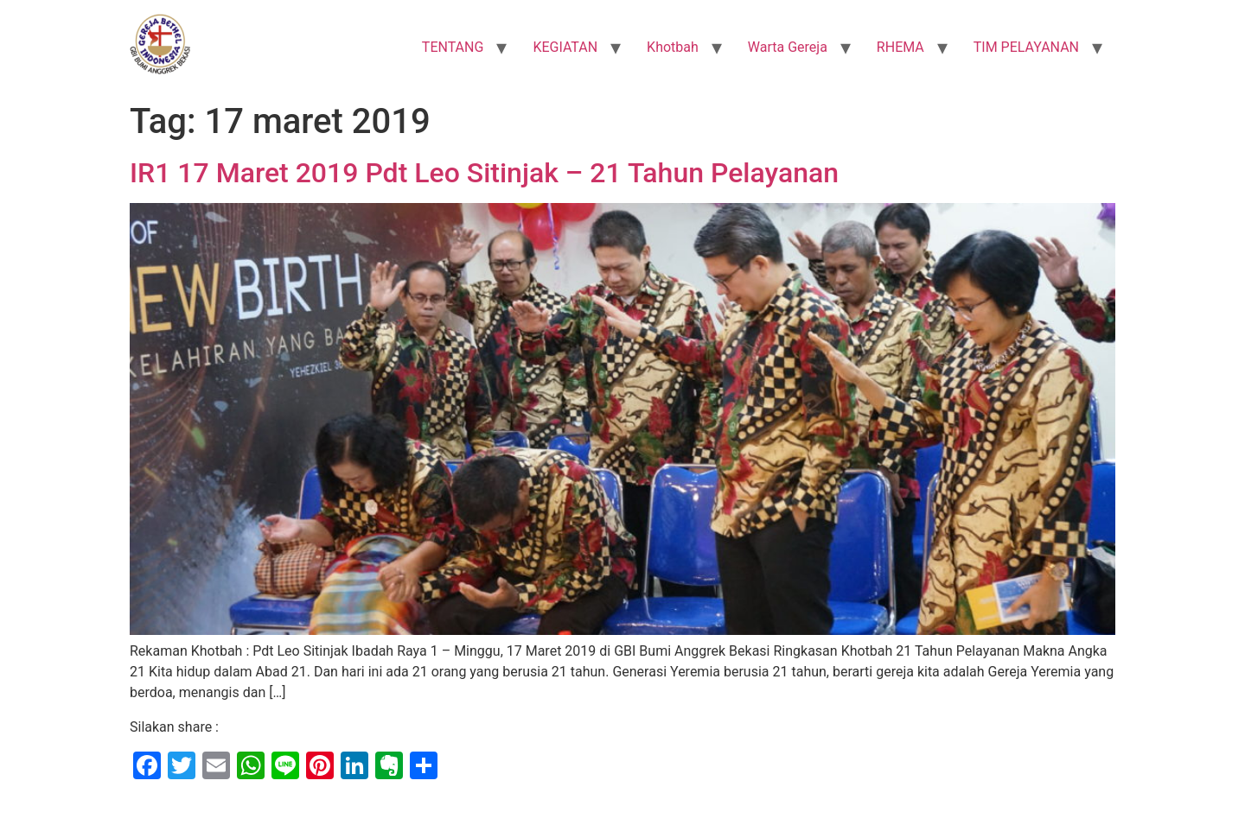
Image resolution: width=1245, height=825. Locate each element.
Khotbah (673, 47)
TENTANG (453, 47)
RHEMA (900, 47)
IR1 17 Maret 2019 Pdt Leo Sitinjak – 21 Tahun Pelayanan (484, 172)
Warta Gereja (787, 47)
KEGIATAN (565, 47)
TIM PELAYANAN (1026, 47)
